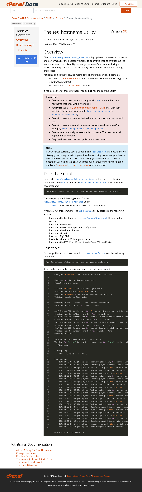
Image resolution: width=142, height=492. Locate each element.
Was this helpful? (27, 59)
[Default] (77, 10)
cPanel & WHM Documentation (27, 18)
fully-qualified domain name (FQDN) (87, 107)
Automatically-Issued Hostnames (73, 165)
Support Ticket (109, 3)
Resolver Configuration (28, 456)
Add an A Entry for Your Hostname (34, 450)
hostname (16, 23)
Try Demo (128, 3)
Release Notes (65, 3)
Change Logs (82, 3)
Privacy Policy (85, 476)
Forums (95, 3)
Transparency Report (101, 476)
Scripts (59, 18)
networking (29, 23)
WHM (49, 18)
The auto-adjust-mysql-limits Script (34, 459)
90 (125, 31)
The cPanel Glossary (26, 465)
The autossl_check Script (29, 462)
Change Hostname (26, 453)
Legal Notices (72, 476)
